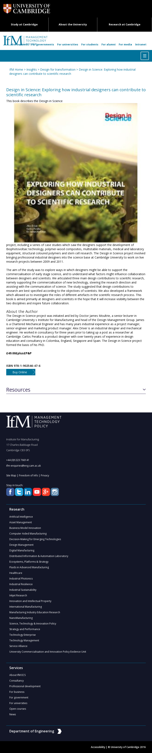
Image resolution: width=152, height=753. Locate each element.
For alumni (108, 44)
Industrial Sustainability (22, 590)
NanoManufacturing (21, 618)
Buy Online (19, 372)
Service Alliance (18, 646)
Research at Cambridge (124, 24)
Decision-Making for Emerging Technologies (35, 539)
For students (89, 44)
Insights (31, 69)
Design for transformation (57, 69)
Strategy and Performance (24, 629)
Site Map (11, 475)
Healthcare (15, 573)
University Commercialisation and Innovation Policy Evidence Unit (47, 651)
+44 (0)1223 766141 (17, 460)
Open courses (17, 709)
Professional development (25, 686)
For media (125, 44)
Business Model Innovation (25, 528)
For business (20, 44)
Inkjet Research (18, 595)
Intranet (140, 44)
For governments (42, 44)
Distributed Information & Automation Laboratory (38, 556)
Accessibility (98, 747)
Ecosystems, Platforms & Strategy (28, 561)
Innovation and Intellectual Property (30, 601)
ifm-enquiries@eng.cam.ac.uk (23, 465)
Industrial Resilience (21, 584)
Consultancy (16, 680)
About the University (73, 24)
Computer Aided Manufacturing (28, 533)
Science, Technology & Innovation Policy (32, 623)
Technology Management (24, 640)
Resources (18, 390)
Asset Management (20, 522)
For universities (67, 44)
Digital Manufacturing (21, 550)
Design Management (21, 545)
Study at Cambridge (24, 24)
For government (18, 697)
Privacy (45, 475)
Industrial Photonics (21, 578)
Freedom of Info (28, 475)
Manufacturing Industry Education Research (34, 612)
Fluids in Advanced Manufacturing (29, 567)
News (12, 714)
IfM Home (16, 69)
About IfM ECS (17, 675)
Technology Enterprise (22, 635)
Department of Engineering (35, 731)
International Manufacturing (25, 606)
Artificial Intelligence (21, 516)
